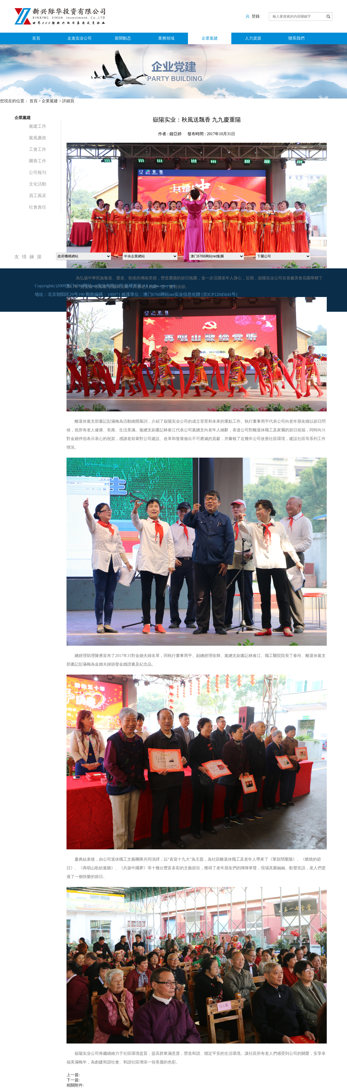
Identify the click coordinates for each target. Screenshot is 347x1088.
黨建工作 (37, 126)
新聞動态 (123, 38)
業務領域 (166, 38)
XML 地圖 (173, 317)
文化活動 (37, 184)
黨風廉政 (37, 137)
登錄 (253, 16)
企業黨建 (210, 38)
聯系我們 (296, 38)
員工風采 (37, 195)
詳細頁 (68, 101)
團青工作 (37, 161)
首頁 (36, 38)
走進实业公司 (79, 38)
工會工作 (37, 149)
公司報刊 (37, 172)
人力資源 (253, 38)
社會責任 (37, 207)
